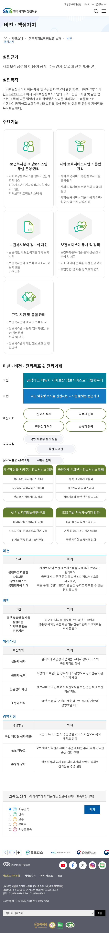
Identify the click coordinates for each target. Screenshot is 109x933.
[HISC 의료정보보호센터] (60, 852)
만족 (21, 814)
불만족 (22, 824)
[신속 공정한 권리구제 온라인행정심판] (86, 852)
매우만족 (23, 809)
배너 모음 (18, 852)
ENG (86, 4)
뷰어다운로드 (46, 875)
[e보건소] (34, 852)
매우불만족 (25, 829)
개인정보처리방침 (72, 4)
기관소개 (17, 38)
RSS (60, 875)
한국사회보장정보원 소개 (44, 38)
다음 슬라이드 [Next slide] (14, 852)
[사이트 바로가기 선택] (48, 913)
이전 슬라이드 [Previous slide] (5, 852)
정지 (9, 852)
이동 (99, 913)
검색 (96, 11)
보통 (21, 819)
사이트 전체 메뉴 (104, 11)
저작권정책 (30, 875)
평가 (92, 809)
